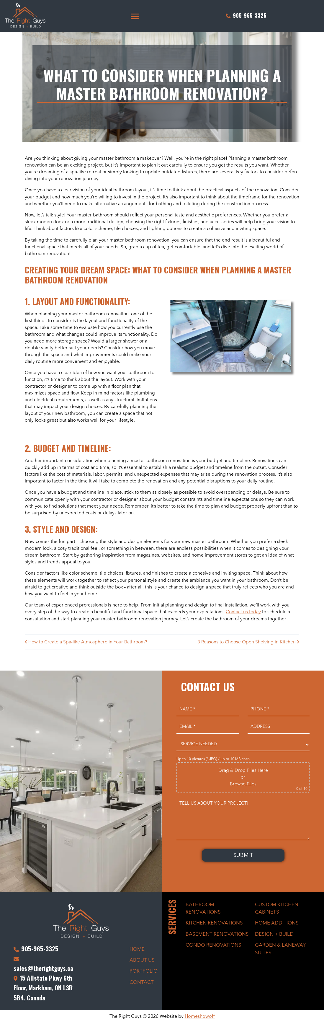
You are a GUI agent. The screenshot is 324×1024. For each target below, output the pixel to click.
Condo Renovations (213, 946)
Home (137, 950)
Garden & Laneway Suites (280, 950)
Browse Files (243, 785)
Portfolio (144, 972)
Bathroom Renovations (203, 909)
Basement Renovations (217, 934)
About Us (142, 961)
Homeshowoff (200, 1017)
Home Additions (277, 924)
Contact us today (243, 613)
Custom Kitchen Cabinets (276, 909)
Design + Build (274, 934)
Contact (142, 983)
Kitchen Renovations (214, 924)
